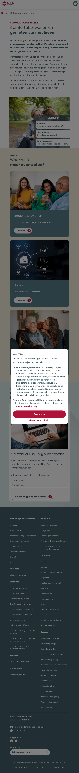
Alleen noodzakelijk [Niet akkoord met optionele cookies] (39, 420)
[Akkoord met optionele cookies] (39, 414)
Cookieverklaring (27, 406)
